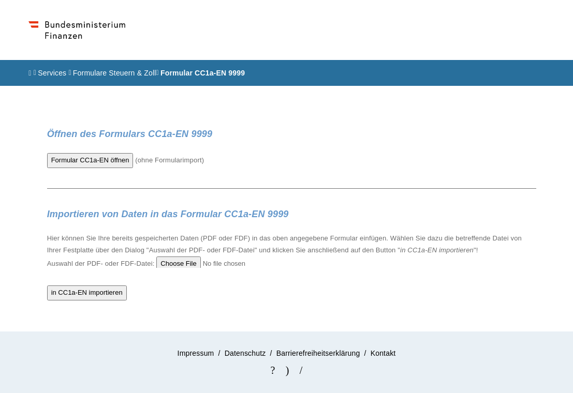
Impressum (196, 353)
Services (53, 73)
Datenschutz (245, 353)
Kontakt (383, 353)
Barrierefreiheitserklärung (318, 353)
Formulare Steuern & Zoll (114, 73)
